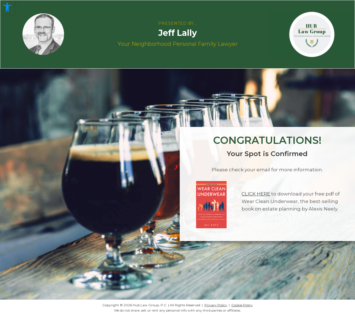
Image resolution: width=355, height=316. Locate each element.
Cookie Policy (242, 305)
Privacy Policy (215, 305)
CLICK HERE (256, 194)
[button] (7, 7)
